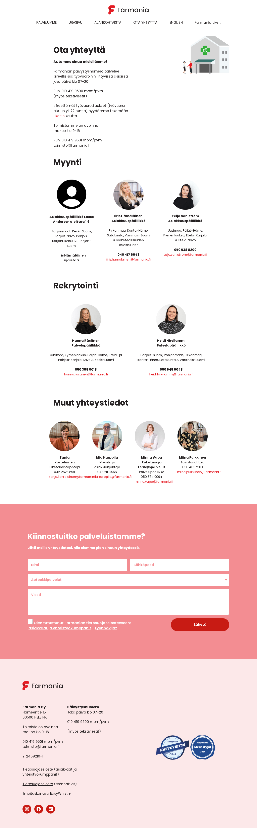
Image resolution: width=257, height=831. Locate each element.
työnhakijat (106, 630)
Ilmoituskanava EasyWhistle (46, 796)
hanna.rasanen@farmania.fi (86, 374)
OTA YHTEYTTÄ (145, 22)
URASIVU (75, 22)
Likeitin (59, 115)
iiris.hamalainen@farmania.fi (128, 259)
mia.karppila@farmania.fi (112, 476)
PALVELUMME (46, 22)
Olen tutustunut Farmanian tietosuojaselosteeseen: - (79, 628)
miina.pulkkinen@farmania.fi (199, 472)
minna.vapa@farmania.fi (154, 481)
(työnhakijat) (49, 786)
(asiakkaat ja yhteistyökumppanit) (49, 775)
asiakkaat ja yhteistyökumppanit (60, 630)
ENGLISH (176, 22)
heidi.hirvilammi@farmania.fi (171, 374)
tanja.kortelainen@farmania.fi (72, 476)
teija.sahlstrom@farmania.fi (185, 254)
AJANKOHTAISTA (107, 22)
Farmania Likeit (208, 22)
